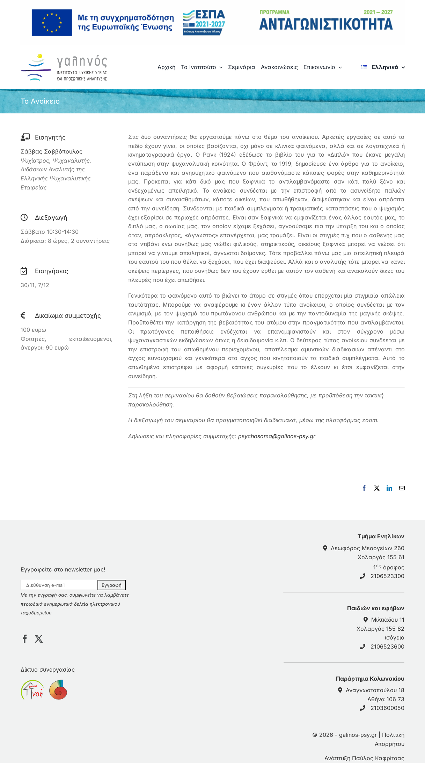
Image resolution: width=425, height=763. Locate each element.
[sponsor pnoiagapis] (32, 683)
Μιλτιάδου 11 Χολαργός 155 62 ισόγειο (380, 628)
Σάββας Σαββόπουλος (51, 151)
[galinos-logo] (66, 55)
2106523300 (387, 576)
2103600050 (387, 707)
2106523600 (387, 646)
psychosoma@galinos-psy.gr (276, 436)
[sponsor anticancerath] (57, 683)
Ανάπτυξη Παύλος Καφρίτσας (364, 758)
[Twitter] (39, 639)
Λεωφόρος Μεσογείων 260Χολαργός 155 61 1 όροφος (367, 558)
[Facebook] (25, 639)
